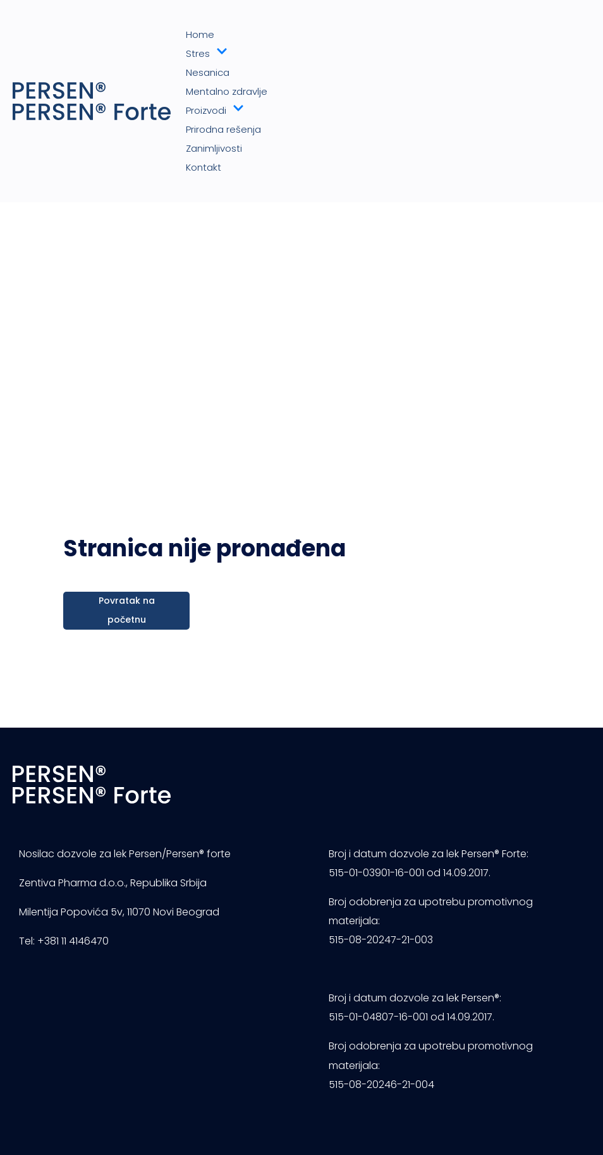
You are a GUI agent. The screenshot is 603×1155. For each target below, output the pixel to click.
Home (200, 34)
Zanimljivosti (214, 148)
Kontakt (203, 167)
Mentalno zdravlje (226, 91)
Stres (207, 53)
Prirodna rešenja (223, 129)
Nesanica (207, 72)
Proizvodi (215, 110)
